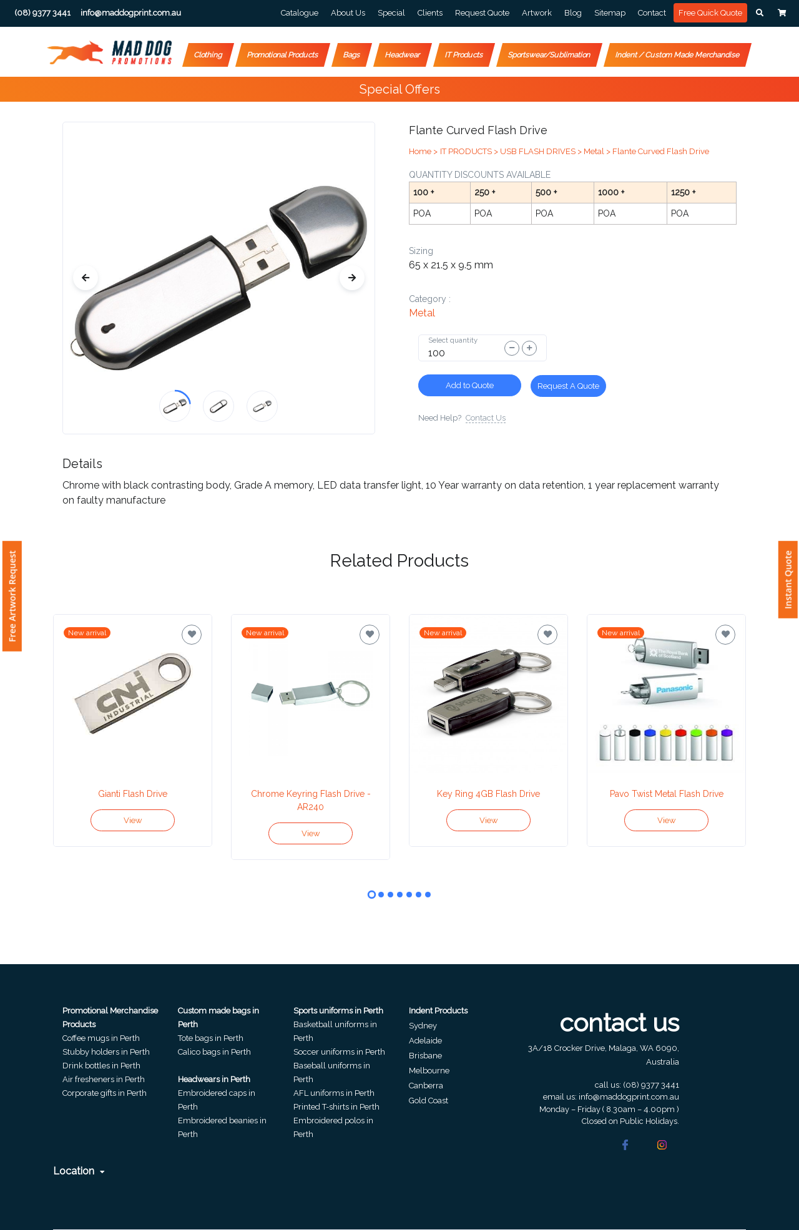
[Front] (109, 52)
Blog (573, 12)
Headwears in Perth (214, 1079)
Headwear (402, 55)
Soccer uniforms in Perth (339, 1052)
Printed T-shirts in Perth (336, 1106)
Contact (652, 12)
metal (422, 313)
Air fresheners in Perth (103, 1079)
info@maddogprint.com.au (629, 1096)
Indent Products (438, 1010)
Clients (430, 12)
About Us (348, 12)
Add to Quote (470, 385)
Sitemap (609, 12)
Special (391, 12)
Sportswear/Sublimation (549, 55)
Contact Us (486, 417)
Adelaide (425, 1040)
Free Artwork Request (12, 596)
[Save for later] (192, 635)
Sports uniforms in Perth (338, 1010)
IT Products (464, 55)
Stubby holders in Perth (106, 1052)
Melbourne (429, 1070)
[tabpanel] (132, 730)
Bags (351, 55)
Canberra (426, 1085)
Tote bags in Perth (210, 1038)
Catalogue (299, 12)
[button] (759, 13)
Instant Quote (788, 579)
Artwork (537, 12)
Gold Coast (428, 1100)
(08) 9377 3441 (651, 1085)
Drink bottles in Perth (101, 1065)
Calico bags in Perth (214, 1052)
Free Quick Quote (710, 12)
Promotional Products (283, 55)
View (133, 820)
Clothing (208, 55)
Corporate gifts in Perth (104, 1093)
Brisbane (425, 1055)
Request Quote (482, 12)
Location (79, 1171)
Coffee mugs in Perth (101, 1038)
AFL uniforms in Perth (334, 1093)
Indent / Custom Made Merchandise (677, 55)
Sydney (423, 1025)
